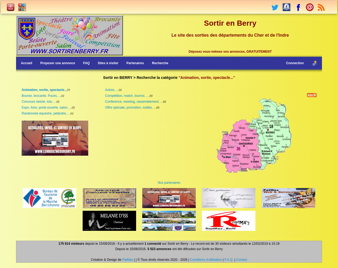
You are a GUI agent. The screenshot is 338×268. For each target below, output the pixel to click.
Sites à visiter (108, 63)
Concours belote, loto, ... (39, 102)
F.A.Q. (229, 260)
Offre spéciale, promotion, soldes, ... (130, 107)
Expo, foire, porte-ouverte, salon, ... (47, 107)
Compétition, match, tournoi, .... (127, 96)
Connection (295, 63)
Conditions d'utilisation (206, 260)
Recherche (160, 63)
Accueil (26, 63)
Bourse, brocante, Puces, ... (41, 96)
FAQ (86, 63)
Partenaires (135, 63)
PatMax (127, 260)
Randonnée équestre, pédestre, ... (46, 113)
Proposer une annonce (57, 63)
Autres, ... (112, 90)
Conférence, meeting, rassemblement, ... (134, 102)
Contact (241, 260)
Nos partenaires (169, 183)
